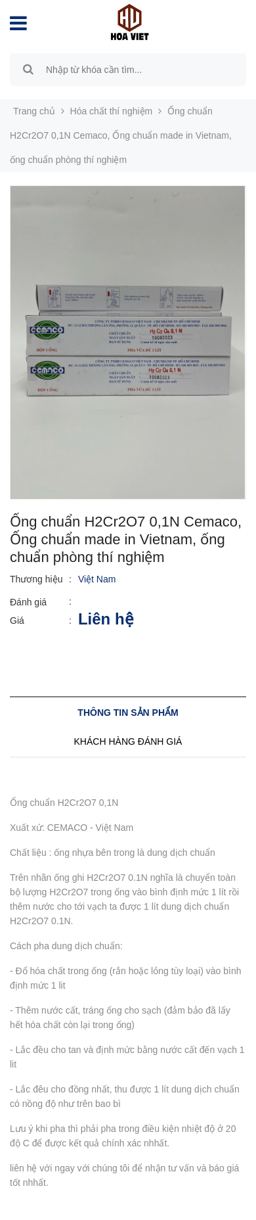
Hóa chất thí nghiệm (111, 111)
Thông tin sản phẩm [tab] (127, 712)
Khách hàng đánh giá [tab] (128, 741)
